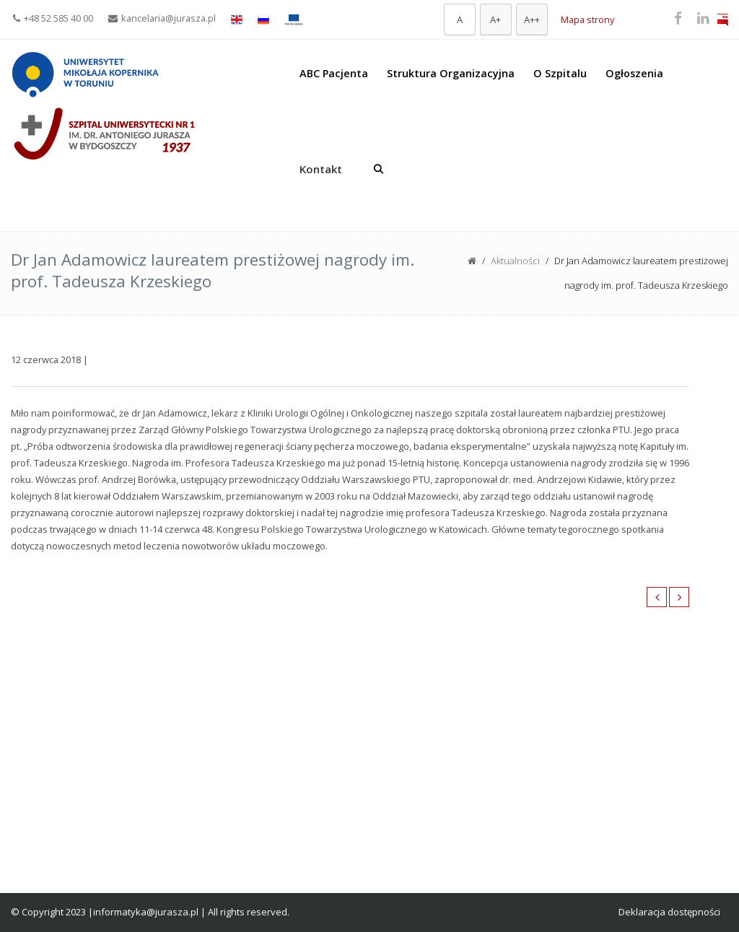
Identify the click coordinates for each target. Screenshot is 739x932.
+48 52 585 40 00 (53, 18)
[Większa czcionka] (496, 19)
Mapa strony (587, 19)
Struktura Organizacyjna (451, 73)
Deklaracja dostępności (669, 911)
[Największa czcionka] (532, 19)
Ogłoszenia (634, 73)
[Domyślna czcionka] (460, 19)
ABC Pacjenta (333, 73)
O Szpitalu (560, 73)
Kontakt (320, 169)
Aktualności (515, 260)
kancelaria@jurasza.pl (162, 18)
